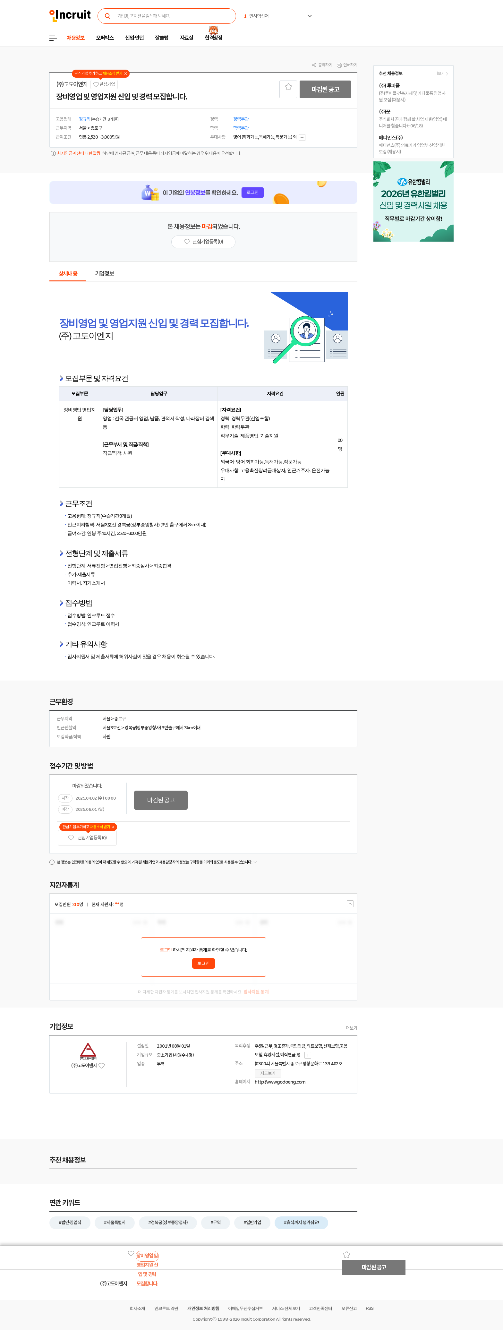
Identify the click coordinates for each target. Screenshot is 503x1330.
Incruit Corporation (258, 1319)
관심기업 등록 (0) (87, 838)
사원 (106, 737)
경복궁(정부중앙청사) (142, 728)
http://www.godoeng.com (280, 1082)
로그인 (166, 950)
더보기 (351, 1028)
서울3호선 (112, 728)
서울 (106, 719)
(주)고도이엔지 (71, 84)
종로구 (120, 719)
